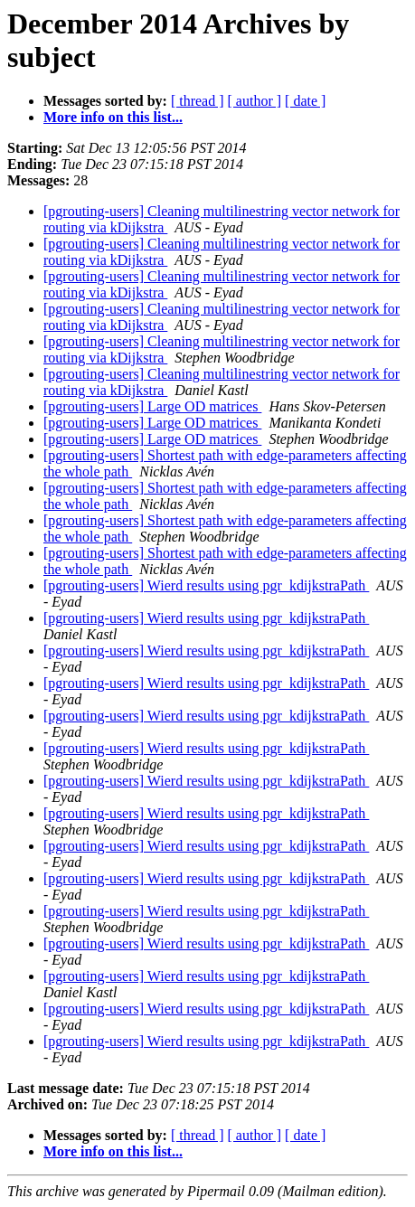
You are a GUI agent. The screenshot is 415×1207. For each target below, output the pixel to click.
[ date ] (305, 100)
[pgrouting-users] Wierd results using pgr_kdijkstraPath (206, 585)
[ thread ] (197, 100)
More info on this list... (113, 117)
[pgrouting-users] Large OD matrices (152, 406)
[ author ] (255, 100)
